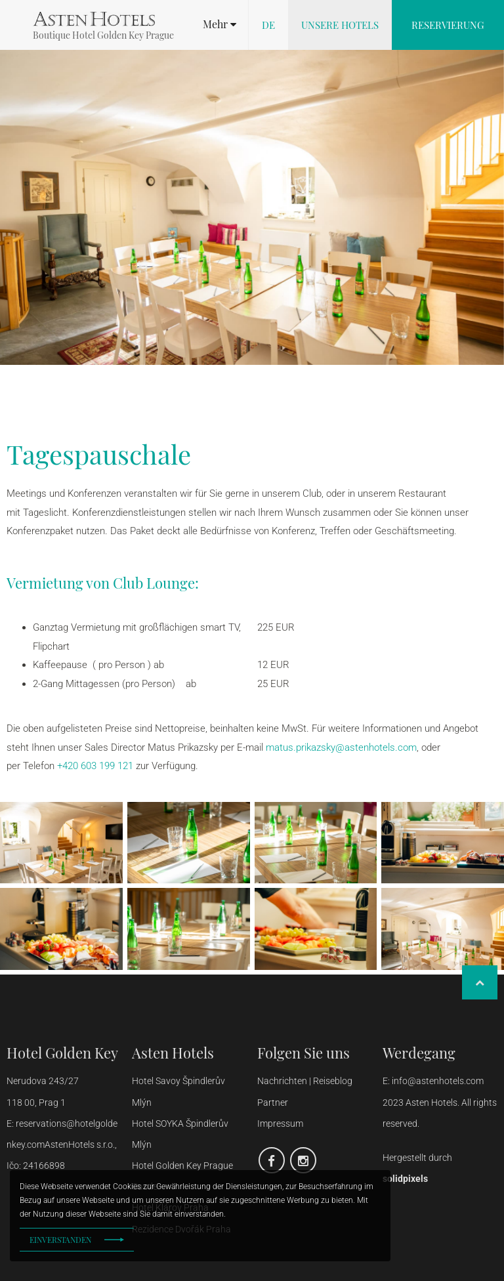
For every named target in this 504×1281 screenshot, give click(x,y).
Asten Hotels (173, 1052)
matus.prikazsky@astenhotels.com (341, 747)
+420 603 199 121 (95, 766)
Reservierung (447, 25)
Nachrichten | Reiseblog (304, 1081)
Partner (272, 1102)
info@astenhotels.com (438, 1081)
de (268, 25)
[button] (219, 24)
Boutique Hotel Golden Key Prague (103, 35)
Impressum (280, 1123)
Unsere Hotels (340, 25)
